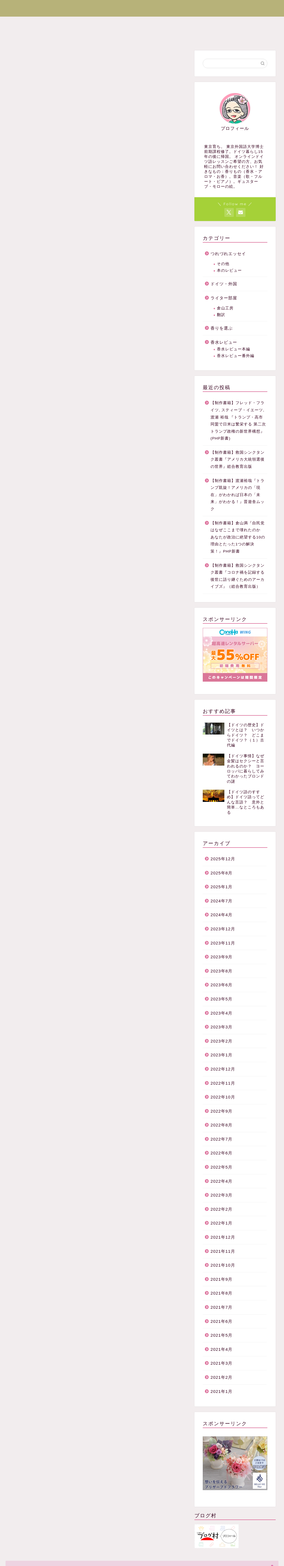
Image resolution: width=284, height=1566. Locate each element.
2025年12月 (223, 858)
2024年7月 (221, 900)
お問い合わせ (25, 36)
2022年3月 (221, 1195)
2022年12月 (223, 1069)
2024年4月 (221, 914)
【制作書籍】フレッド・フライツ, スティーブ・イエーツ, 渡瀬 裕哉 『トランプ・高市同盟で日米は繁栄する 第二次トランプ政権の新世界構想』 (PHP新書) (238, 420)
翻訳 (221, 315)
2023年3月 (221, 1027)
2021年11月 (223, 1251)
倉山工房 (225, 308)
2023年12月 (223, 928)
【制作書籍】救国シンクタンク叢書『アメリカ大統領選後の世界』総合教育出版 (238, 459)
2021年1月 (221, 1391)
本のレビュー (229, 270)
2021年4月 (221, 1349)
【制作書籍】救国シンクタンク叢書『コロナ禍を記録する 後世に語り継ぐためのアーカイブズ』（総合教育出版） (239, 576)
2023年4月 (221, 1013)
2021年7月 (221, 1307)
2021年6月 (221, 1321)
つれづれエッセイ (139, 23)
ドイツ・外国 (53, 23)
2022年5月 (221, 1167)
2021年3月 (221, 1363)
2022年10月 (223, 1097)
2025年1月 (221, 886)
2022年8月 (221, 1125)
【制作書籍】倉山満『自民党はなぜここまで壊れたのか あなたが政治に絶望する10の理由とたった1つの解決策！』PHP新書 (238, 537)
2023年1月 (221, 1054)
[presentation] (76, 377)
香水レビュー (184, 23)
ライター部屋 (94, 23)
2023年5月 (221, 999)
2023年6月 (221, 984)
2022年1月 (221, 1223)
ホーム (19, 23)
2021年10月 (223, 1265)
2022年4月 (221, 1181)
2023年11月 (223, 943)
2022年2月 (221, 1209)
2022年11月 (223, 1083)
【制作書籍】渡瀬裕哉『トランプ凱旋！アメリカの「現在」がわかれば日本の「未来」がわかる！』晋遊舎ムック (238, 495)
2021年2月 (221, 1377)
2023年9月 (221, 956)
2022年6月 (221, 1153)
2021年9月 (221, 1279)
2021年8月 (221, 1293)
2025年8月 (221, 873)
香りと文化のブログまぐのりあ (142, 7)
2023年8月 (221, 971)
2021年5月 (221, 1335)
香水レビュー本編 (233, 349)
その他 (223, 264)
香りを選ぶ (222, 23)
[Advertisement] (97, 124)
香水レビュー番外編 (235, 356)
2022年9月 (221, 1111)
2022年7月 (221, 1139)
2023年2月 (221, 1041)
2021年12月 (223, 1237)
